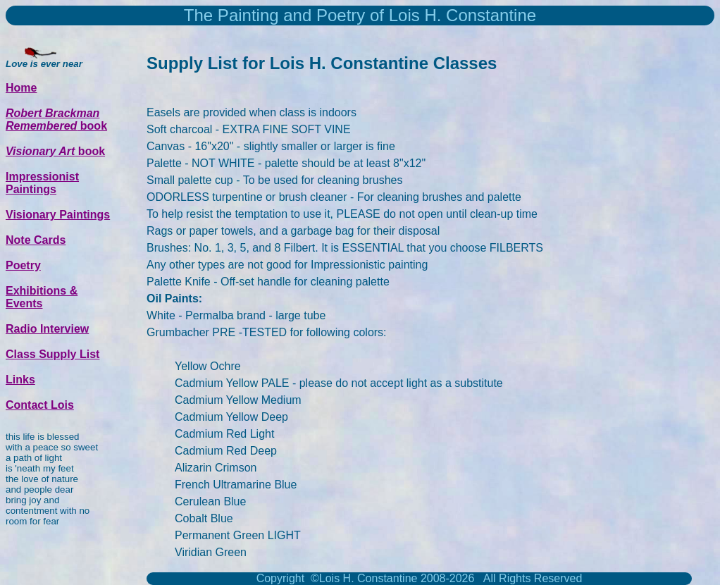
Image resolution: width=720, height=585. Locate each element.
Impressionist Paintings (42, 183)
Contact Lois (40, 405)
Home (21, 88)
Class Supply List (52, 354)
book (56, 119)
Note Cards (36, 240)
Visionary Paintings (58, 215)
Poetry (23, 265)
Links (20, 380)
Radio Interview (47, 329)
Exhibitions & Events (41, 297)
